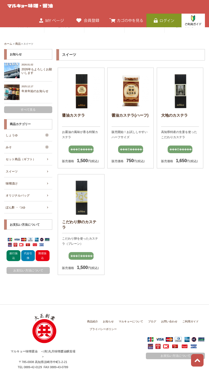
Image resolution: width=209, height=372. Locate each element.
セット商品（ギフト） (21, 156)
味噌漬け (12, 179)
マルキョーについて (127, 309)
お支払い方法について (28, 264)
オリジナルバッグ (18, 190)
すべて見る (28, 108)
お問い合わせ (163, 309)
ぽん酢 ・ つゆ (15, 202)
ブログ (147, 309)
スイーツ (12, 168)
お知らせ (107, 309)
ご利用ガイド (182, 309)
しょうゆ (12, 133)
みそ (9, 145)
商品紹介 (92, 309)
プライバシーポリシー (102, 317)
